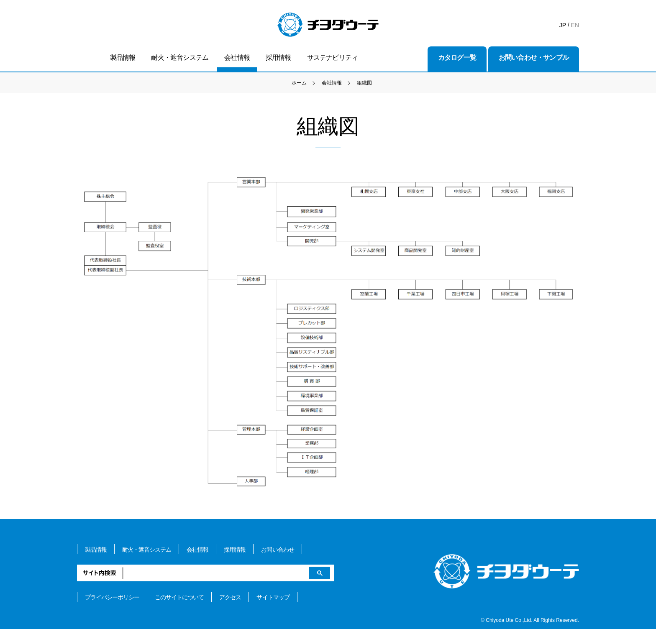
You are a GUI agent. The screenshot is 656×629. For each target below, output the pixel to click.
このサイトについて (179, 597)
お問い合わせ (277, 549)
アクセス (230, 597)
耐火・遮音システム (179, 57)
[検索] (205, 573)
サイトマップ (272, 597)
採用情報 (278, 57)
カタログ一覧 (457, 57)
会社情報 (237, 57)
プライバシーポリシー (112, 597)
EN (575, 25)
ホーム (299, 83)
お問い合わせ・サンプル (534, 57)
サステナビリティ (332, 57)
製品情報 (123, 57)
